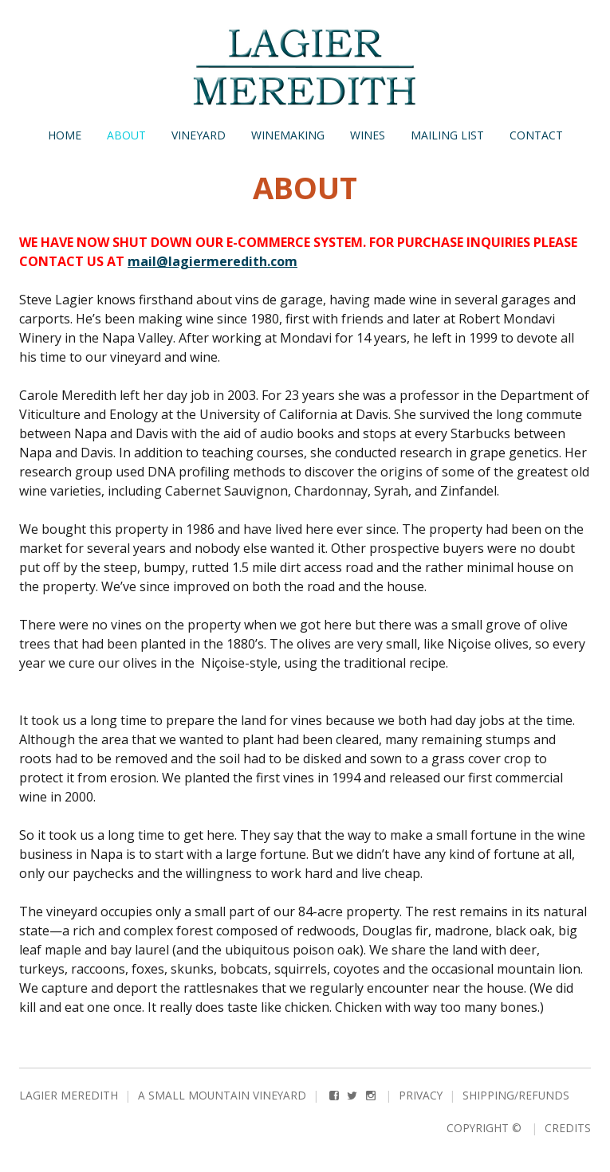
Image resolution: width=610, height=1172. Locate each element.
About (126, 135)
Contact (536, 135)
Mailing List (447, 135)
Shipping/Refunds (515, 1095)
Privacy (421, 1095)
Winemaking (288, 135)
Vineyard (198, 135)
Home (64, 135)
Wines (367, 135)
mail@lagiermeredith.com (212, 261)
